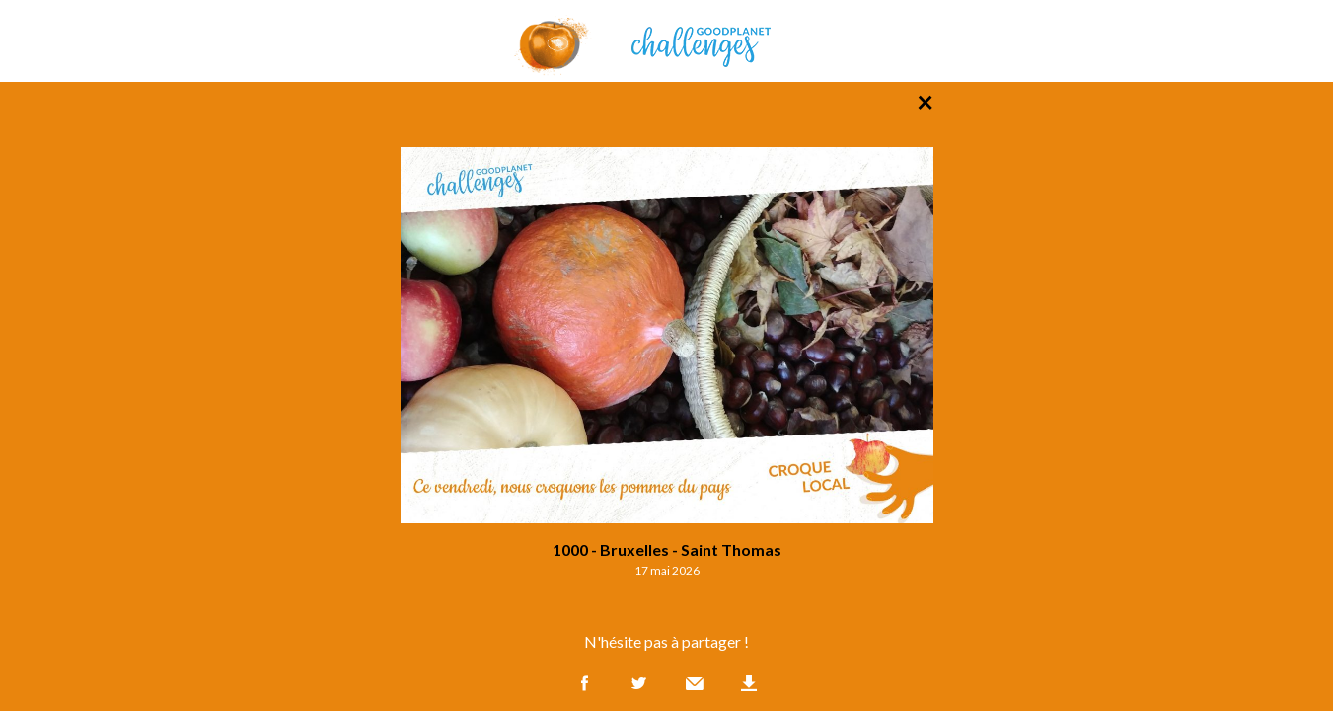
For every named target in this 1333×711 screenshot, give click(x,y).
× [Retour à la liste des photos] (925, 101)
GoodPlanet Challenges (667, 41)
